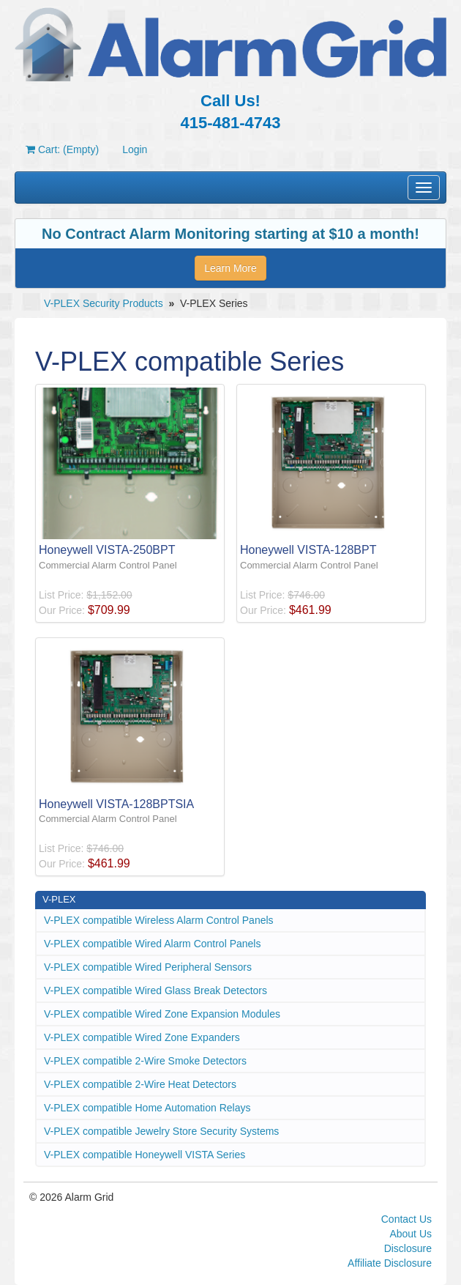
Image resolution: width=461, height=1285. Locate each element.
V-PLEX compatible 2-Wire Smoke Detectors (145, 1061)
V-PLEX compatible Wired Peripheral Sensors (148, 967)
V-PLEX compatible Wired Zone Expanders (142, 1037)
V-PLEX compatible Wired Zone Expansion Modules (162, 1014)
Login (134, 149)
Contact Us (406, 1219)
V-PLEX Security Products (103, 303)
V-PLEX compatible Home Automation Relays (147, 1108)
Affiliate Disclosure (390, 1263)
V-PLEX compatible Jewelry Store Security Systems (161, 1131)
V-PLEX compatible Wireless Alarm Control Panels (159, 920)
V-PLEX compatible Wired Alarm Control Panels (152, 943)
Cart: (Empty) (62, 149)
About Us (410, 1234)
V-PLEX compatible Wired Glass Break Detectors (155, 990)
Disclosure (408, 1248)
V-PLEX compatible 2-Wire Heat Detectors (140, 1084)
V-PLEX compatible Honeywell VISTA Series (144, 1154)
